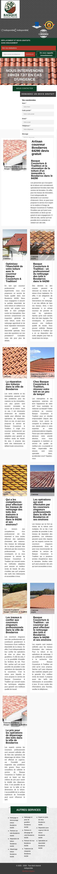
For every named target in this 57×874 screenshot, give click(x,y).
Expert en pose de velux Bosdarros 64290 (43, 821)
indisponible (7, 30)
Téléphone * (26, 126)
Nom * (24, 103)
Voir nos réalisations (9, 48)
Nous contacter (24, 88)
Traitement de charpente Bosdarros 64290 (28, 852)
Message (25, 134)
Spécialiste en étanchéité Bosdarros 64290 (42, 844)
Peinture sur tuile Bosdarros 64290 (15, 833)
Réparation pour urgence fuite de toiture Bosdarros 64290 (43, 832)
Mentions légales (28, 871)
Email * (24, 118)
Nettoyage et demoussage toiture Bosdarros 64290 (14, 823)
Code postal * (26, 110)
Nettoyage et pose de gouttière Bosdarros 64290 (28, 822)
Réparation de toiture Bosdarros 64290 (14, 842)
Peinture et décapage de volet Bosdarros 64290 (29, 833)
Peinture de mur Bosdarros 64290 (29, 843)
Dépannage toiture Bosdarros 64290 (13, 852)
